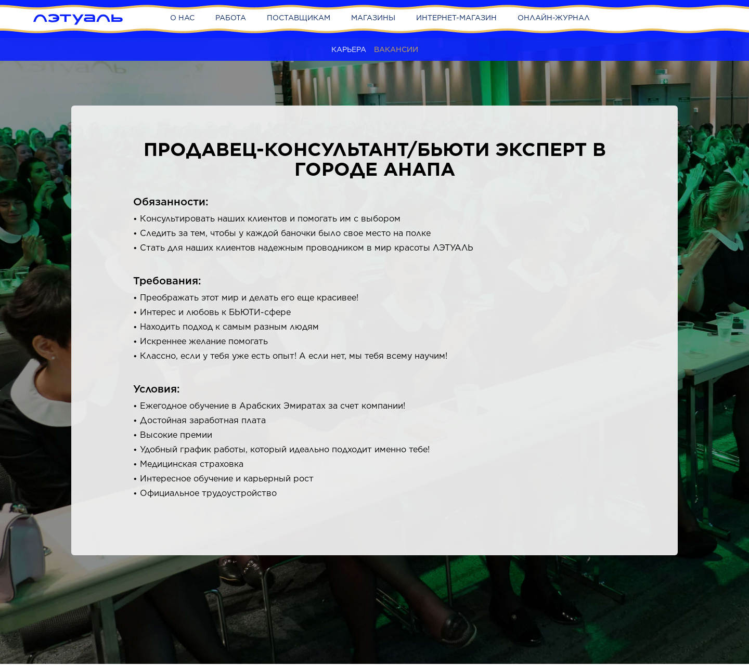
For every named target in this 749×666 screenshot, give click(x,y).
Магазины (373, 18)
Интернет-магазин (456, 18)
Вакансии (396, 49)
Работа (230, 18)
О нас (182, 18)
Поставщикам (298, 18)
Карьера (348, 49)
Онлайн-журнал (554, 18)
